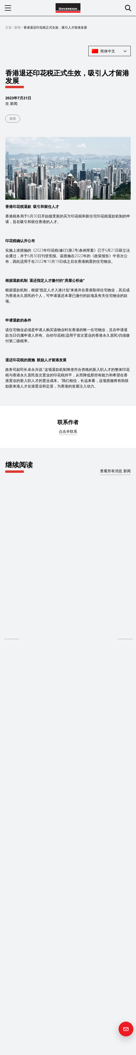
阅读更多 (11, 635)
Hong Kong (13, 615)
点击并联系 (68, 431)
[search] (128, 8)
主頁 (8, 27)
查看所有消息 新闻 (115, 470)
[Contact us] (126, 1029)
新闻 (17, 27)
